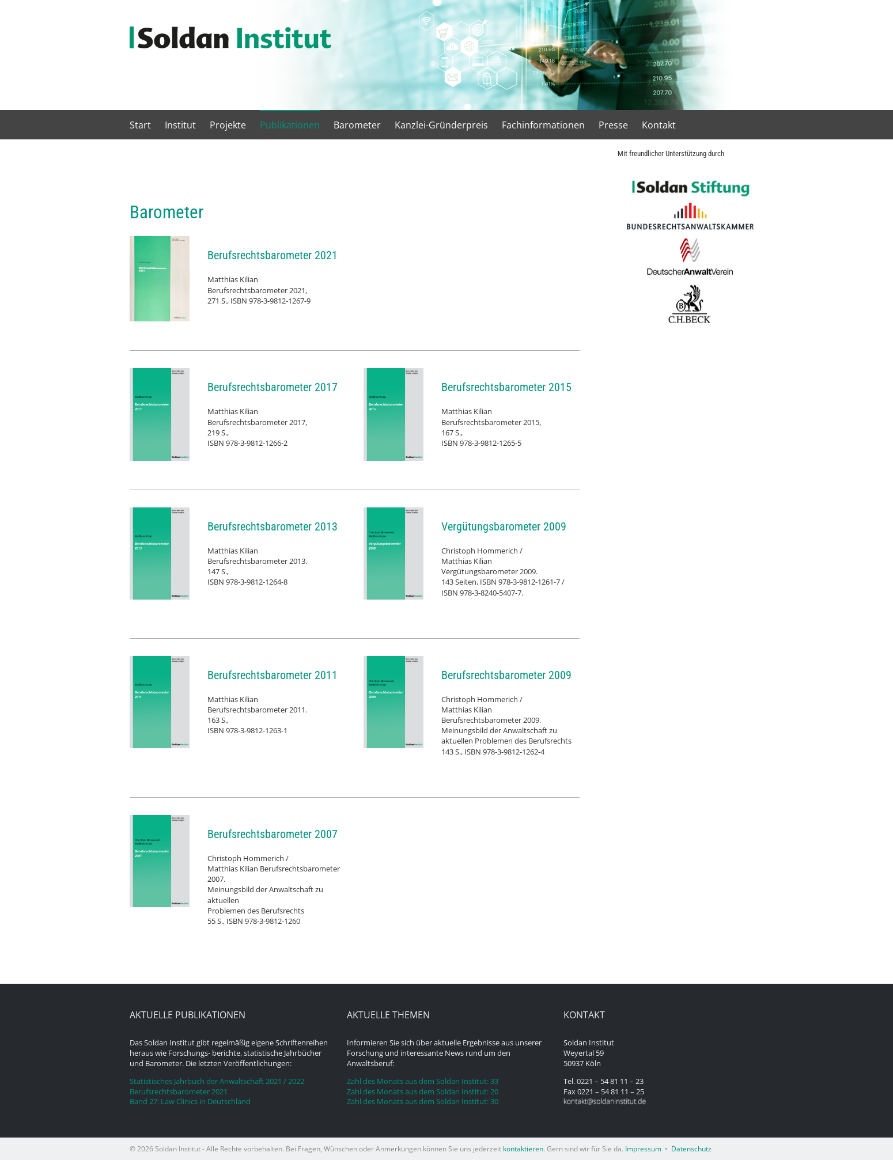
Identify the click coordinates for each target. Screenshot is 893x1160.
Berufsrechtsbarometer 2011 (272, 675)
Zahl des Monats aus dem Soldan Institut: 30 (422, 1101)
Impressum (643, 1149)
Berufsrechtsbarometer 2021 (272, 255)
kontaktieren (523, 1149)
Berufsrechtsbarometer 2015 (506, 387)
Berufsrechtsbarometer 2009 (506, 675)
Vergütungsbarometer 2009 (503, 526)
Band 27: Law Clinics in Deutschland (190, 1101)
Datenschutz (691, 1149)
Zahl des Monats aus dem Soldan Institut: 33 (422, 1081)
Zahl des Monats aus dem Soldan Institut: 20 (422, 1092)
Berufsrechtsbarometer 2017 (272, 387)
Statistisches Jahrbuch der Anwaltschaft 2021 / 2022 (217, 1081)
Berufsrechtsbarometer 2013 (272, 526)
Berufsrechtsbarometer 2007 (272, 834)
